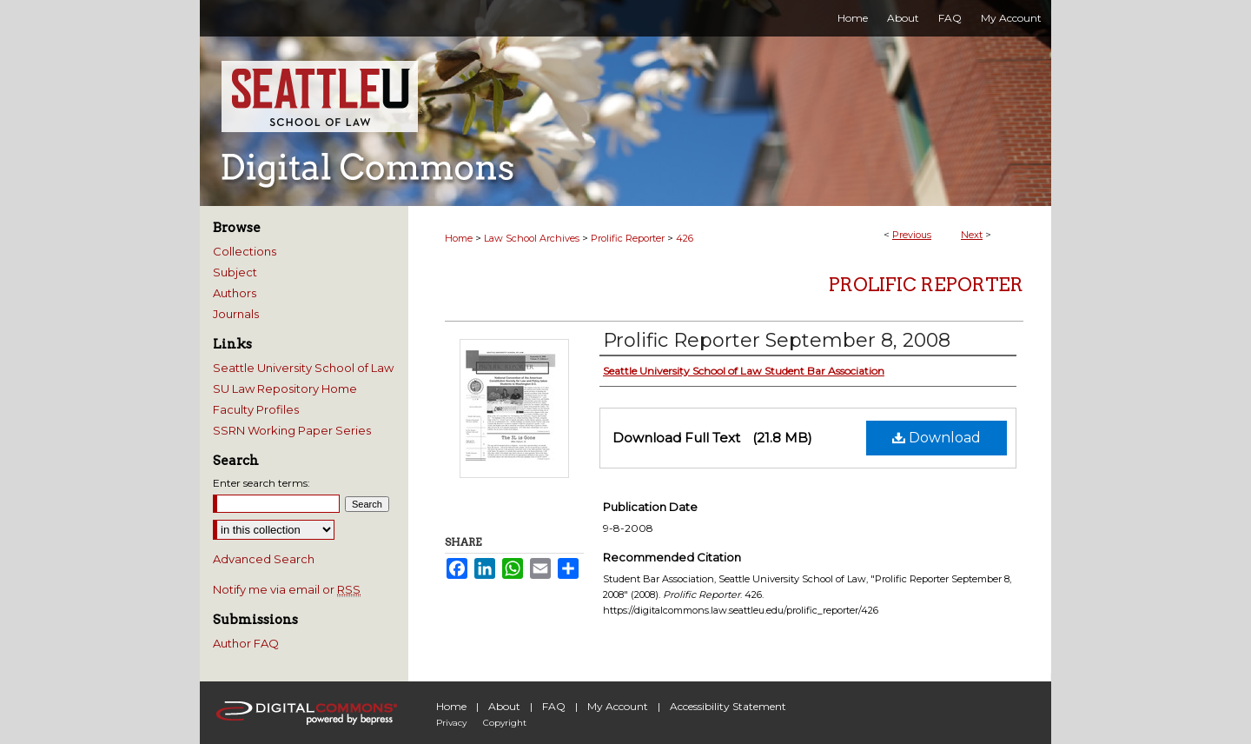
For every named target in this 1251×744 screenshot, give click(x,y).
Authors (234, 293)
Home (459, 238)
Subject (235, 272)
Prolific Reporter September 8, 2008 (776, 340)
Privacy (451, 722)
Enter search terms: (261, 482)
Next (972, 235)
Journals (236, 314)
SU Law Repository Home (285, 388)
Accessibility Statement (728, 706)
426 (684, 238)
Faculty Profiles (256, 409)
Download (936, 437)
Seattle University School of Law (303, 368)
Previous (911, 235)
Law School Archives (531, 238)
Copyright (504, 722)
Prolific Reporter (628, 238)
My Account (617, 706)
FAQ (554, 706)
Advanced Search (263, 559)
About (504, 706)
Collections (244, 251)
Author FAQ (246, 643)
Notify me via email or (287, 589)
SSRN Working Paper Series (292, 430)
